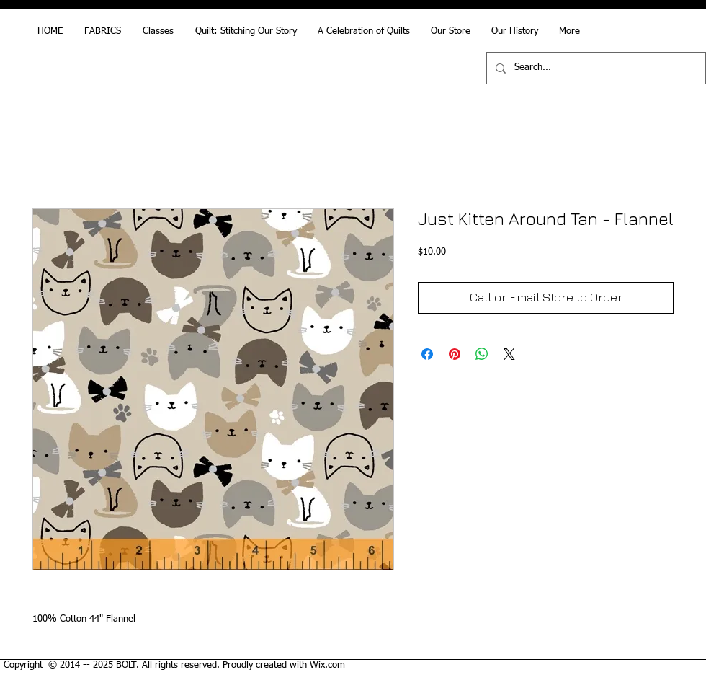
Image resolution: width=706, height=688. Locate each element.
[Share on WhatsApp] (482, 354)
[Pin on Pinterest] (454, 354)
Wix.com (327, 665)
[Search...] (594, 68)
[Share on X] (509, 354)
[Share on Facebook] (427, 354)
